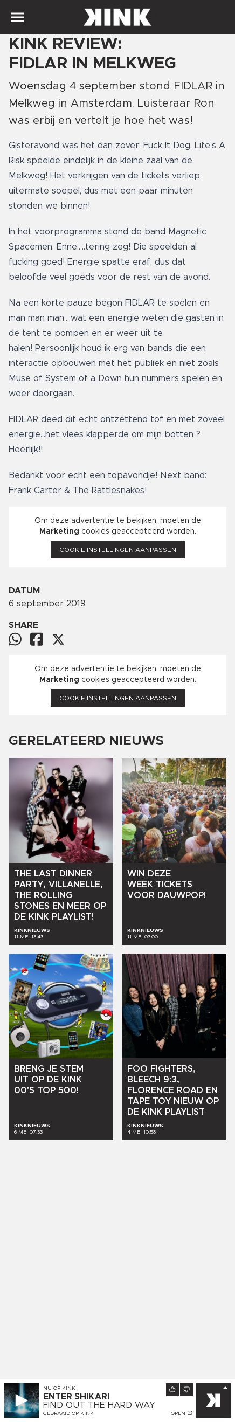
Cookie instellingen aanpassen (117, 550)
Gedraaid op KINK (68, 1413)
